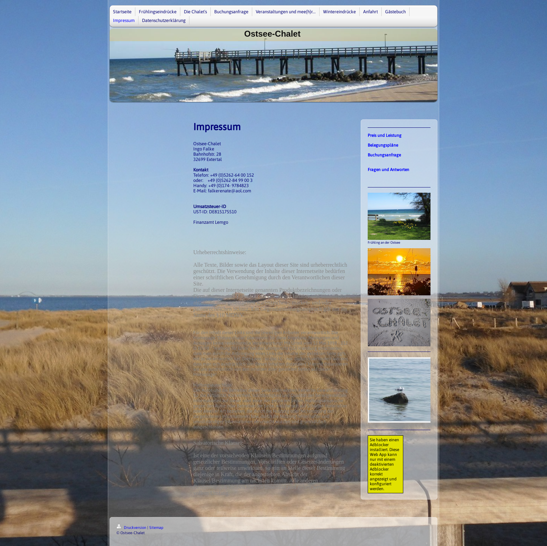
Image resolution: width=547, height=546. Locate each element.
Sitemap (156, 527)
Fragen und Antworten (388, 169)
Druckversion (132, 527)
